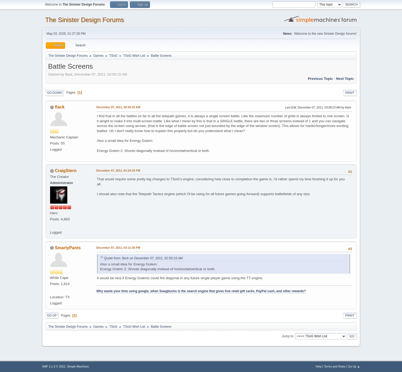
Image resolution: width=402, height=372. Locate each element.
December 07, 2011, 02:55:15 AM (118, 107)
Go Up (52, 315)
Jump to (287, 336)
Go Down (54, 92)
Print (349, 92)
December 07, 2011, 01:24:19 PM (118, 170)
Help (318, 366)
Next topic (345, 79)
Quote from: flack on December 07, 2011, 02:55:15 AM (143, 258)
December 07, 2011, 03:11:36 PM (118, 247)
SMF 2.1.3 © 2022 (53, 366)
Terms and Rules (335, 366)
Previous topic (320, 79)
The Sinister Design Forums (84, 19)
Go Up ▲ (354, 366)
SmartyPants (68, 248)
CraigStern (66, 170)
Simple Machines (78, 366)
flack (59, 107)
